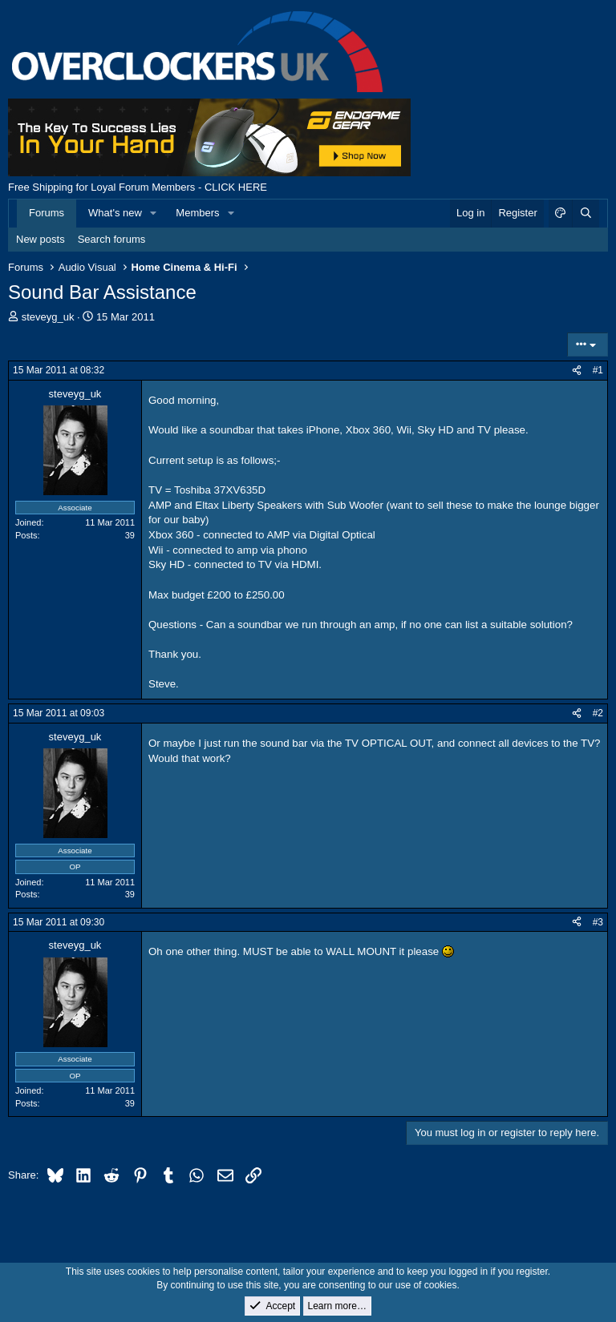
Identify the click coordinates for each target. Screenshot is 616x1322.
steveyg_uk (48, 317)
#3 (598, 922)
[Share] (576, 370)
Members (197, 213)
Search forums (112, 239)
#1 (598, 370)
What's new (115, 213)
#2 (598, 713)
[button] (154, 213)
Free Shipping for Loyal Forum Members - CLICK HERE (137, 187)
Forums (46, 213)
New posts (40, 239)
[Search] (585, 213)
